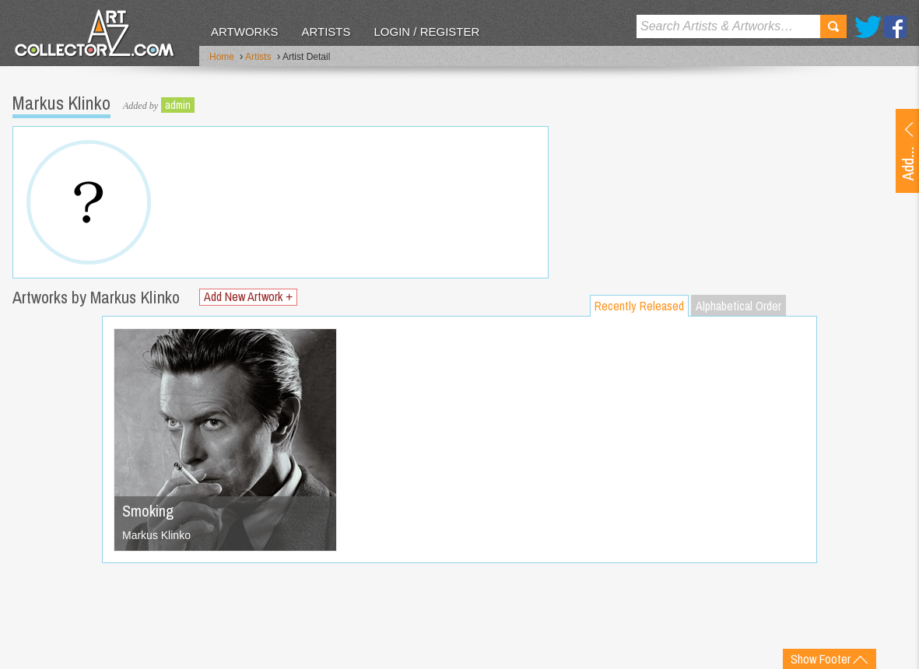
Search (833, 26)
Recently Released (639, 305)
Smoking (148, 510)
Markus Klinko (156, 535)
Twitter (868, 27)
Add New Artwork (248, 297)
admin (178, 105)
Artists (325, 31)
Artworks (244, 31)
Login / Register (426, 31)
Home (221, 56)
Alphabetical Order (738, 305)
